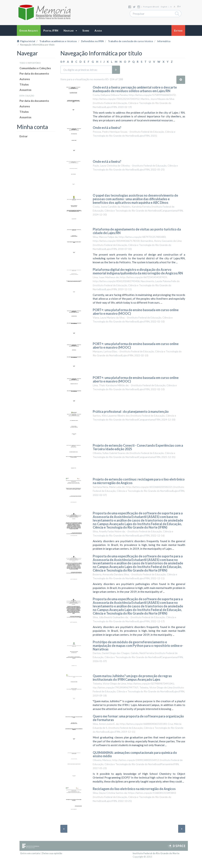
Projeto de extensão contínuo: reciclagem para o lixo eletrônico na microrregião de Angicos (139, 481)
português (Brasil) (151, 7)
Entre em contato (30, 853)
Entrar (24, 136)
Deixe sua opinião (52, 853)
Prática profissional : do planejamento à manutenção (131, 411)
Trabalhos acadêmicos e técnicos (58, 41)
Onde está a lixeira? (107, 128)
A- (171, 7)
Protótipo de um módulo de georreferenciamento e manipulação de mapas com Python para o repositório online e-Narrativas (138, 645)
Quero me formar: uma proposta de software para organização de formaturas (138, 718)
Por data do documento (34, 73)
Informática (163, 41)
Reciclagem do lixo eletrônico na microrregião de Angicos (134, 789)
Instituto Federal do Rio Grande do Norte (156, 853)
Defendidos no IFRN (92, 41)
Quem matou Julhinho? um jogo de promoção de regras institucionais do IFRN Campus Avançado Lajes (132, 677)
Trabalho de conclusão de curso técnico (130, 41)
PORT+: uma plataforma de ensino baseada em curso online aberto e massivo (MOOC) (136, 311)
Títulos (24, 84)
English (164, 7)
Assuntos (25, 89)
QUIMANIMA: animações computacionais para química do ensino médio (135, 754)
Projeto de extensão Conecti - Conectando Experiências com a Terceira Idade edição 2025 (138, 447)
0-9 (62, 61)
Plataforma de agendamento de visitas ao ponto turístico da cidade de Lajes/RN (137, 231)
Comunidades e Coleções (35, 68)
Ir (116, 69)
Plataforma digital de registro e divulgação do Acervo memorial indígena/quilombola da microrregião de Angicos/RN (138, 271)
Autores (25, 79)
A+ (179, 6)
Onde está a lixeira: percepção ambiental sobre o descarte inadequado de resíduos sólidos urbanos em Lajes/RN (135, 89)
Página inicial (26, 41)
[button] (70, 30)
